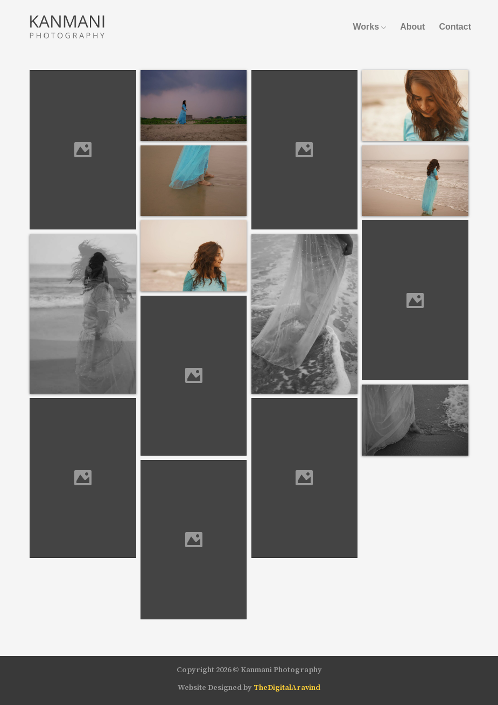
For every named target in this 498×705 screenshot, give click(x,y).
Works (369, 27)
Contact (455, 26)
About (412, 26)
